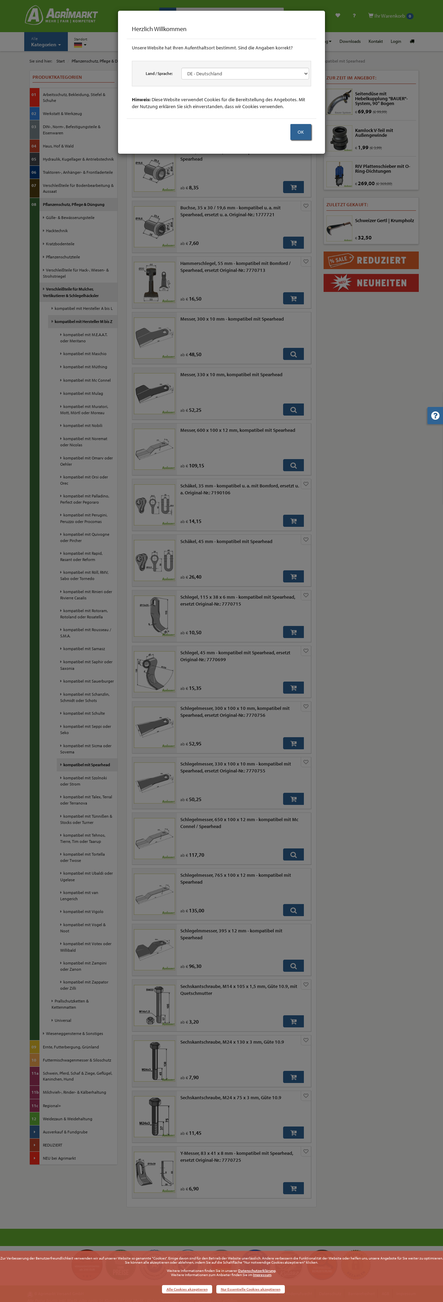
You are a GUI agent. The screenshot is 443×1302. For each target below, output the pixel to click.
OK (301, 132)
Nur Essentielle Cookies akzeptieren (250, 1289)
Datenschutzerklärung (256, 1270)
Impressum (262, 1274)
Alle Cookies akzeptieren (187, 1289)
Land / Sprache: (159, 73)
